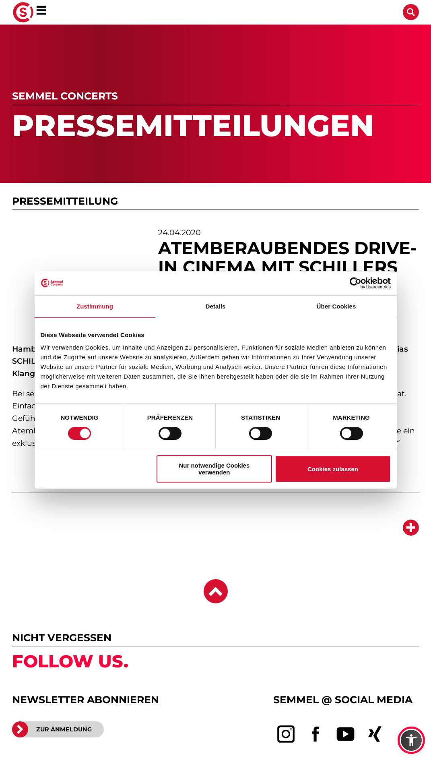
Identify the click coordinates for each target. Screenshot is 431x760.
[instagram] (286, 734)
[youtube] (346, 734)
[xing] (375, 734)
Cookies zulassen (332, 469)
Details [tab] (216, 306)
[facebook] (316, 734)
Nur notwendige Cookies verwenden (214, 469)
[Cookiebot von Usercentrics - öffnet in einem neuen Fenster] (355, 283)
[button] (411, 740)
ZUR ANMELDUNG (52, 729)
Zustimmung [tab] (94, 306)
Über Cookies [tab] (336, 306)
